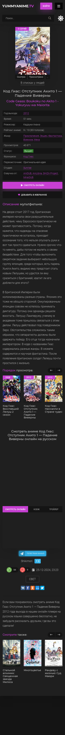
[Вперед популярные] (59, 370)
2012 (26, 113)
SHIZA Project (50, 173)
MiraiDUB (28, 177)
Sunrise (27, 167)
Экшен (43, 135)
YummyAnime (18, 6)
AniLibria (37, 173)
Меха (37, 139)
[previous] (51, 634)
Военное (28, 139)
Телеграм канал (35, 553)
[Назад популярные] (51, 370)
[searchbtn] (49, 18)
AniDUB (27, 173)
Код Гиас (28, 156)
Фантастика (55, 135)
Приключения (31, 135)
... (47, 77)
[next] (59, 634)
